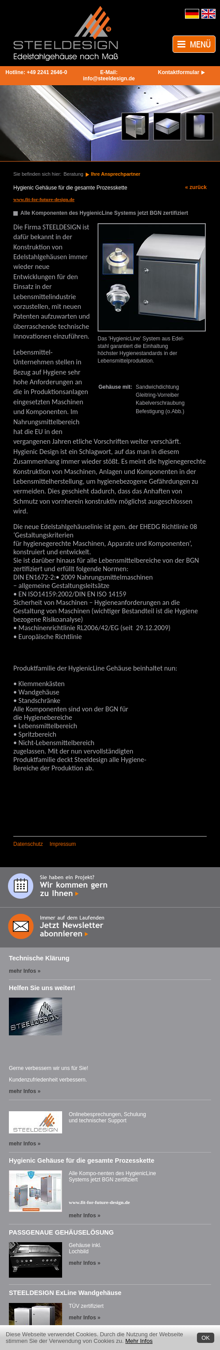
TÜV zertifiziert (86, 1306)
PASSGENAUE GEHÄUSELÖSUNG (61, 1232)
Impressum (63, 844)
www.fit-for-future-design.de (99, 1202)
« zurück (196, 187)
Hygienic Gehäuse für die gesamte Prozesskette (81, 1160)
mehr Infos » (24, 971)
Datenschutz (28, 844)
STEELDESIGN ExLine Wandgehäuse (65, 1292)
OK (205, 1337)
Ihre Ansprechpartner (115, 174)
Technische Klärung (39, 958)
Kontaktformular (178, 72)
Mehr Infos (139, 1341)
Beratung (73, 174)
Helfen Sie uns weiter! (42, 987)
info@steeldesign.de (109, 78)
